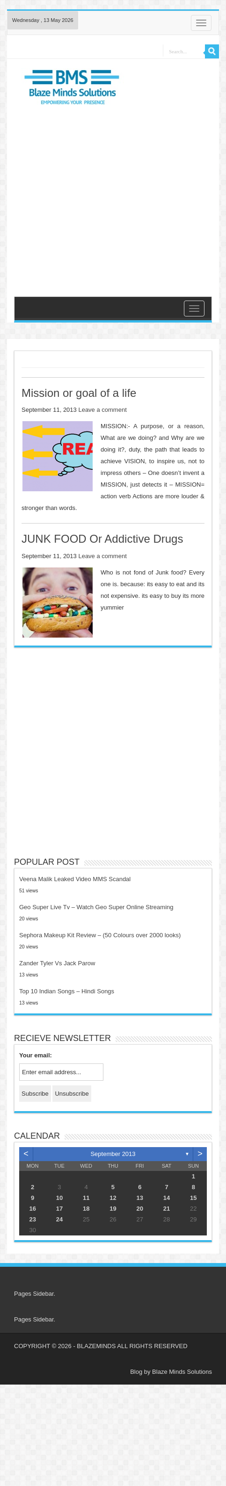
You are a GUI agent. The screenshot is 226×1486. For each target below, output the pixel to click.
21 (166, 1208)
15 (193, 1197)
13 (140, 1197)
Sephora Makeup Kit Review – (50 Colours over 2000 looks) (100, 935)
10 (59, 1197)
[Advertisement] (87, 199)
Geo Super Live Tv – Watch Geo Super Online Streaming (96, 907)
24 (59, 1219)
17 (59, 1208)
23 (32, 1219)
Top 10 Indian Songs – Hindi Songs (66, 991)
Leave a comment (102, 409)
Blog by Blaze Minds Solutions (171, 1371)
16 (32, 1208)
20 (140, 1208)
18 (86, 1208)
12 (112, 1197)
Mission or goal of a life (79, 393)
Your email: (35, 1055)
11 (86, 1197)
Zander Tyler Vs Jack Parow (57, 963)
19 (112, 1208)
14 (166, 1197)
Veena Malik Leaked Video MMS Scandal (75, 879)
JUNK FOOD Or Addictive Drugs (102, 538)
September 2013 (112, 1153)
